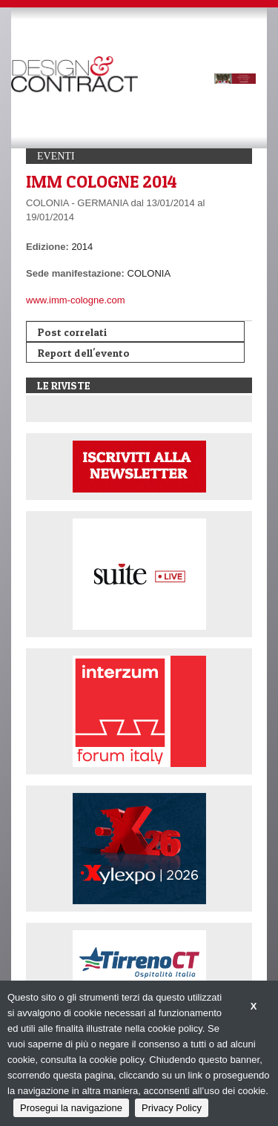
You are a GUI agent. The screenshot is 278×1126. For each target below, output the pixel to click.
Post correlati (72, 332)
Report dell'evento (84, 352)
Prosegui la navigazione (71, 1107)
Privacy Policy (172, 1107)
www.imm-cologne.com (75, 300)
